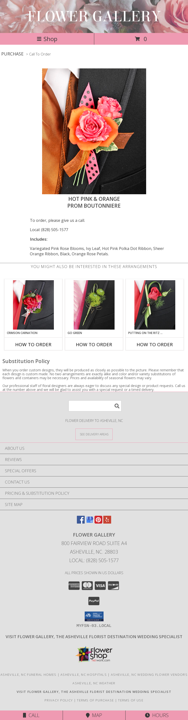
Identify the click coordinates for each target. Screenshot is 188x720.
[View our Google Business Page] (90, 522)
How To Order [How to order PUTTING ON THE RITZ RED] (155, 344)
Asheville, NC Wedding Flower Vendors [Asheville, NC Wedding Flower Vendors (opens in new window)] (149, 674)
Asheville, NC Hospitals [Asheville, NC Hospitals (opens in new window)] (83, 674)
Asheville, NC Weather (93, 683)
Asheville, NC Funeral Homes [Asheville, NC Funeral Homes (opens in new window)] (28, 674)
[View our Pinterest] (98, 522)
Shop (47, 39)
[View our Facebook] (81, 522)
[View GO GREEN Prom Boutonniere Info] (94, 305)
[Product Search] (95, 405)
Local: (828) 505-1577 (49, 229)
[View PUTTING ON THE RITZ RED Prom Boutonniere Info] (154, 305)
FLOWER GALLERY (94, 16)
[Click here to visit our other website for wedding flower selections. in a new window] (94, 636)
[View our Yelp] (107, 522)
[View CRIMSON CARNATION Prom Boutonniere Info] (33, 305)
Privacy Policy (59, 700)
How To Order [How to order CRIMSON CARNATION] (33, 344)
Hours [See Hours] (157, 715)
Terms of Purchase (95, 700)
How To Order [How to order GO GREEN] (94, 344)
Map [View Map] (94, 715)
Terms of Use (130, 700)
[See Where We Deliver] (94, 434)
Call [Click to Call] (31, 715)
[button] (94, 616)
